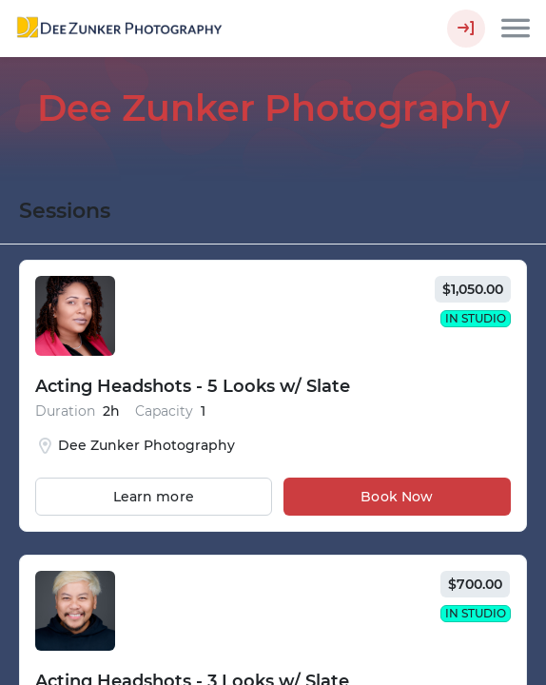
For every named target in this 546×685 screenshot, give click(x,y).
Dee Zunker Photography (273, 108)
